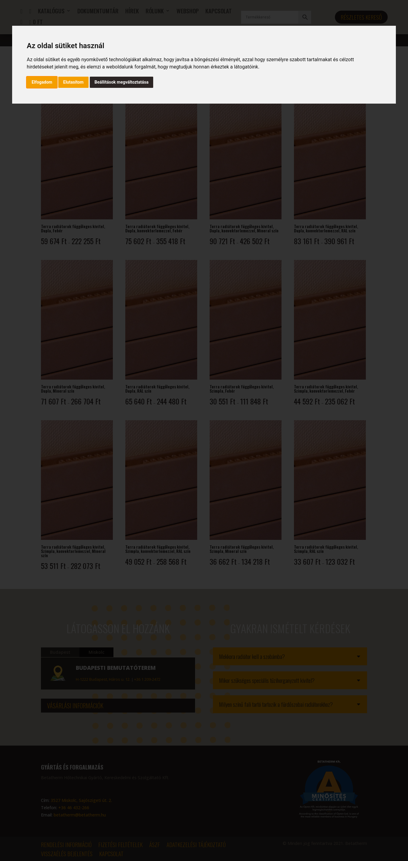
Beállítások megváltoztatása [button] (122, 82)
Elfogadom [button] (42, 82)
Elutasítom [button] (73, 82)
